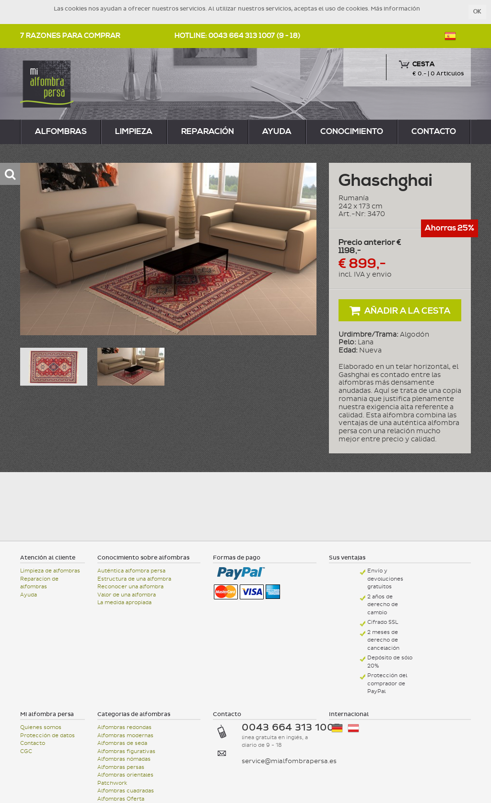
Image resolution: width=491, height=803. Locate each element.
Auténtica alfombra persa (131, 571)
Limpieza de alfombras (50, 571)
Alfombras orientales (125, 775)
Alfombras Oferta (120, 799)
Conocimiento (351, 131)
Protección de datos (47, 735)
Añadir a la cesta (400, 310)
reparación (207, 131)
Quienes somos (40, 727)
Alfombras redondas (124, 727)
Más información (395, 8)
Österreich (353, 728)
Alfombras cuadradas (125, 791)
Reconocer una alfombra (130, 587)
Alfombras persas (120, 767)
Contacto (433, 131)
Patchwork (112, 783)
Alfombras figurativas (126, 751)
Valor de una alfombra (126, 595)
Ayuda (277, 131)
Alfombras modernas (125, 735)
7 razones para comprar (70, 35)
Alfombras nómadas (124, 759)
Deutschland (337, 728)
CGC (26, 751)
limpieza (133, 131)
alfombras (61, 131)
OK (477, 11)
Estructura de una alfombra (134, 579)
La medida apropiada (124, 602)
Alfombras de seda (122, 743)
